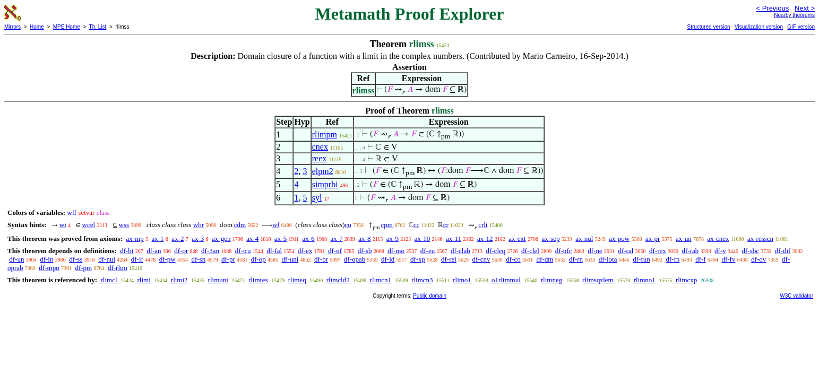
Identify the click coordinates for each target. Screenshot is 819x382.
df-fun (641, 259)
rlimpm (324, 134)
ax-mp (135, 238)
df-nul (106, 259)
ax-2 (177, 238)
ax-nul (584, 238)
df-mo (395, 251)
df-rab (690, 251)
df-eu (427, 251)
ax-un (684, 238)
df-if (137, 259)
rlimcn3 (422, 280)
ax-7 (336, 238)
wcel (89, 225)
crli (482, 225)
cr (446, 225)
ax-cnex (718, 238)
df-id (387, 259)
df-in (46, 259)
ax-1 (158, 238)
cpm (387, 225)
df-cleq (495, 251)
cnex (320, 146)
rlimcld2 (338, 280)
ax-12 (485, 238)
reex (319, 158)
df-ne (595, 251)
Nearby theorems (794, 15)
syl (317, 197)
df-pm (83, 268)
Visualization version (759, 27)
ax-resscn (760, 238)
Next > (805, 8)
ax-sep (550, 238)
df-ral (625, 251)
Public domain (429, 296)
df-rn (576, 259)
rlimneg (551, 280)
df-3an (210, 251)
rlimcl (108, 280)
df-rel (448, 259)
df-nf (335, 251)
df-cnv (481, 259)
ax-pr (652, 238)
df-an (153, 251)
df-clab (460, 251)
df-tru (243, 251)
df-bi (126, 251)
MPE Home (66, 27)
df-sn (198, 259)
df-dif (783, 251)
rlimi (144, 280)
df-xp (417, 259)
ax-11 (453, 238)
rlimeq (297, 280)
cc (416, 225)
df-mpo (49, 268)
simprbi (325, 184)
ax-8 (364, 238)
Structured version (708, 27)
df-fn (672, 259)
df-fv (728, 259)
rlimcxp (686, 280)
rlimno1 (645, 280)
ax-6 (309, 238)
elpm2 (322, 171)
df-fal (274, 251)
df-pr (228, 259)
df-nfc (563, 251)
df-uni (290, 259)
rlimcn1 (380, 280)
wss (124, 225)
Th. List (98, 27)
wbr (198, 225)
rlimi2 (179, 280)
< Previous (772, 8)
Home (37, 27)
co (348, 225)
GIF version (801, 27)
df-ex (305, 251)
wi (62, 225)
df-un (16, 259)
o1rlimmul (506, 280)
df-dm (544, 259)
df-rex (657, 251)
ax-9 (392, 238)
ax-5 (280, 238)
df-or (181, 251)
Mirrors (12, 27)
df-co (513, 259)
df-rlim (117, 268)
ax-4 (252, 238)
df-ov (758, 259)
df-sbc (750, 251)
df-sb (365, 251)
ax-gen (221, 238)
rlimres (258, 280)
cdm (240, 225)
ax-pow (619, 238)
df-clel (530, 251)
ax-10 (422, 238)
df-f (700, 259)
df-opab (354, 259)
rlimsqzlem (598, 280)
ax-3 (198, 238)
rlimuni (218, 280)
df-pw (167, 259)
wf (276, 225)
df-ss (75, 259)
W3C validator (796, 296)
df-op (258, 259)
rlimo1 (462, 280)
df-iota (608, 259)
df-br (321, 259)
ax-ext (516, 238)
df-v (720, 251)
